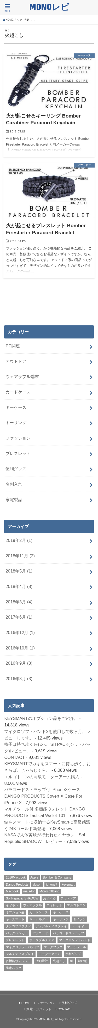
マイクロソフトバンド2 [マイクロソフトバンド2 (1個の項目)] (22, 947)
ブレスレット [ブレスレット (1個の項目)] (15, 940)
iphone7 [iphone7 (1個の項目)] (51, 884)
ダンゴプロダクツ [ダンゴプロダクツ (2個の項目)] (18, 926)
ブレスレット (18, 453)
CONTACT (14, 757)
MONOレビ (49, 7)
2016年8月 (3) (18, 678)
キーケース (15, 407)
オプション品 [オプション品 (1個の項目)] (15, 912)
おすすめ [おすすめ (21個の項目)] (49, 898)
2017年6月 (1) (18, 617)
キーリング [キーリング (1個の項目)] (60, 919)
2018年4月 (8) (18, 586)
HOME (26, 1002)
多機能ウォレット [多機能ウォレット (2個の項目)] (18, 961)
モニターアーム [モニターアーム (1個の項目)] (50, 954)
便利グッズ (15, 468)
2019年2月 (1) (18, 540)
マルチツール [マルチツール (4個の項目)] (76, 947)
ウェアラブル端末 (22, 376)
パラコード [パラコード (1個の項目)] (40, 933)
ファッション (18, 438)
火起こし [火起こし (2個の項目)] (59, 961)
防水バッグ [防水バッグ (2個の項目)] (13, 968)
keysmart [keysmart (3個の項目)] (68, 884)
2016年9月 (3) (18, 663)
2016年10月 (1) (20, 648)
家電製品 (13, 499)
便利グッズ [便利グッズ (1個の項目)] (73, 954)
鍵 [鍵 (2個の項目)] (71, 961)
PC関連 (12, 345)
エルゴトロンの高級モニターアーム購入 (41, 776)
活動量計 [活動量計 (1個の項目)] (42, 961)
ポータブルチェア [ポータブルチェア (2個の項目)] (41, 940)
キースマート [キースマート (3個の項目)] (15, 919)
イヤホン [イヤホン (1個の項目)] (12, 905)
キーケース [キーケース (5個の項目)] (60, 912)
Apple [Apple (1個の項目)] (34, 877)
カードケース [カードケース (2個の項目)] (38, 912)
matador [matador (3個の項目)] (29, 891)
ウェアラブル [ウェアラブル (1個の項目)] (32, 905)
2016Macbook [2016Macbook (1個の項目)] (15, 877)
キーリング (15, 422)
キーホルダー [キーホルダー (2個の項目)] (38, 919)
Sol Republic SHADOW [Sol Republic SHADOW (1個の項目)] (22, 898)
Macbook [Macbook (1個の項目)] (12, 891)
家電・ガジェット (38, 1009)
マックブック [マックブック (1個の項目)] (53, 947)
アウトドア (15, 361)
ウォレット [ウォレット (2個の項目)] (54, 905)
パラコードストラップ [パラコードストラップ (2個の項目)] (68, 933)
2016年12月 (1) (20, 632)
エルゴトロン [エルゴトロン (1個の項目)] (76, 905)
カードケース (18, 392)
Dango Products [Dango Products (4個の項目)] (17, 884)
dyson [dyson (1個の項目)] (37, 884)
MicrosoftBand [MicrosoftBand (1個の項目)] (49, 891)
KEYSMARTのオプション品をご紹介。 (41, 718)
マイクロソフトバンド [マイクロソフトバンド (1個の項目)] (74, 940)
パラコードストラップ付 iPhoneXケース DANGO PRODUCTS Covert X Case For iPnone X (43, 796)
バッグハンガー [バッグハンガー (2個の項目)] (17, 933)
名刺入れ (13, 484)
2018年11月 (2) (20, 555)
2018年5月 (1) (18, 571)
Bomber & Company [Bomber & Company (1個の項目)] (57, 877)
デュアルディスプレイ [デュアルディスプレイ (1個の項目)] (51, 926)
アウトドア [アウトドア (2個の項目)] (68, 898)
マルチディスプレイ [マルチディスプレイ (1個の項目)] (20, 954)
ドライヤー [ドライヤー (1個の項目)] (79, 926)
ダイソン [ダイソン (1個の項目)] (79, 919)
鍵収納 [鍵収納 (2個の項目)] (82, 961)
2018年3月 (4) (18, 601)
